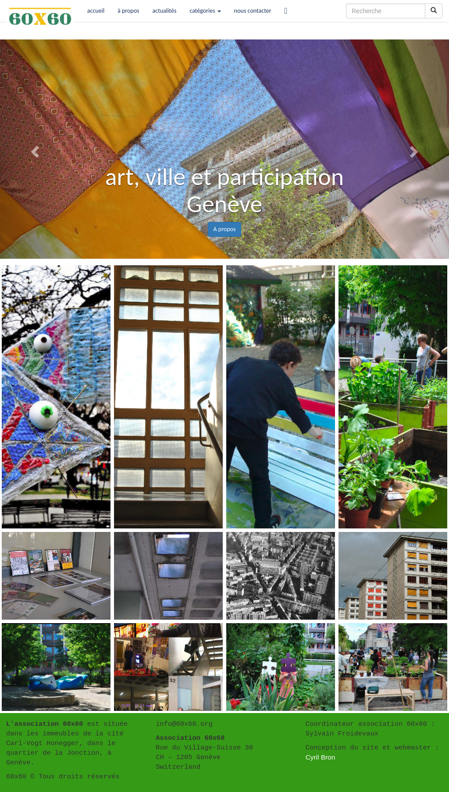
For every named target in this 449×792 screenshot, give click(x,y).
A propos (225, 229)
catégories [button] (205, 10)
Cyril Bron (320, 757)
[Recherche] (385, 11)
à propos (128, 10)
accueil (95, 10)
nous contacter (252, 10)
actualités (165, 10)
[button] (34, 149)
